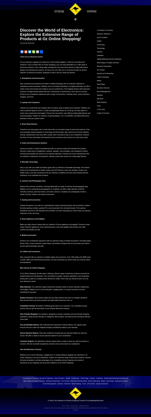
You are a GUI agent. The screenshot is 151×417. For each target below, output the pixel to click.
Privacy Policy (74, 408)
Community (23, 43)
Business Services (103, 88)
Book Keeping (102, 103)
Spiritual (100, 96)
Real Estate (101, 85)
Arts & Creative (102, 37)
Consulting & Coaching (105, 30)
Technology (101, 48)
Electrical (100, 99)
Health (99, 41)
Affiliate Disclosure (84, 408)
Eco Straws (101, 70)
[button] (75, 19)
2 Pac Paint (101, 110)
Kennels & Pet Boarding (105, 74)
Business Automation (104, 67)
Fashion (100, 52)
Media (99, 81)
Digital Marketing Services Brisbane (109, 59)
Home (63, 408)
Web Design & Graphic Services (108, 63)
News (68, 408)
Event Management (104, 92)
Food (99, 106)
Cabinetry (100, 56)
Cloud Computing (103, 77)
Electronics (31, 43)
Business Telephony (104, 34)
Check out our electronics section (31, 57)
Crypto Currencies (103, 114)
